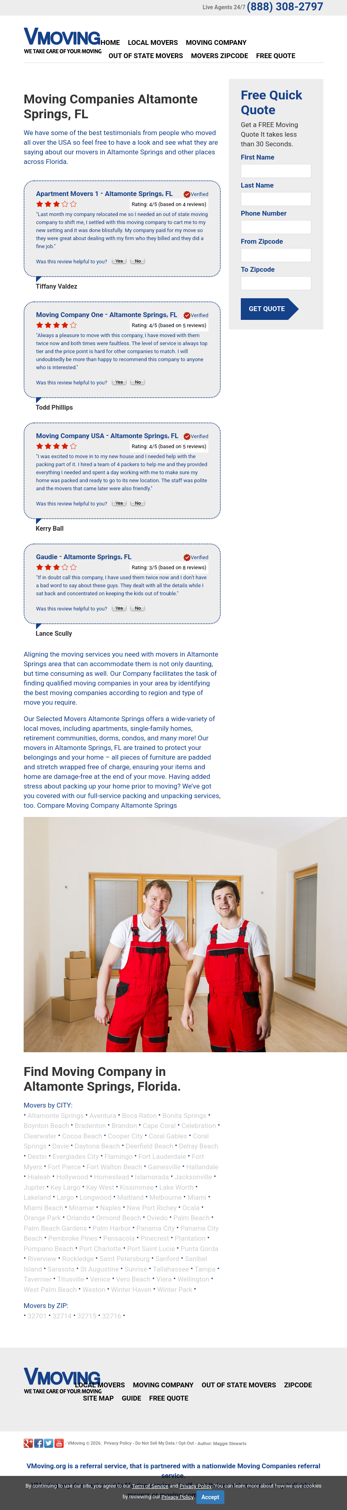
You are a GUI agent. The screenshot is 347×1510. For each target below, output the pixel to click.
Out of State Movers (146, 56)
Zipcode (298, 1385)
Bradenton (90, 1126)
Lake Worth (176, 1187)
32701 (37, 1316)
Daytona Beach (97, 1146)
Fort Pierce (64, 1166)
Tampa (205, 1269)
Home (110, 42)
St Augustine (99, 1269)
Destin (37, 1156)
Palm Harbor (112, 1228)
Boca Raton (139, 1115)
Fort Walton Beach (114, 1166)
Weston (94, 1289)
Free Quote (275, 56)
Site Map (98, 1398)
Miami (197, 1197)
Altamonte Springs (56, 1115)
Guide (131, 1398)
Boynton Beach (46, 1126)
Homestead (111, 1177)
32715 (87, 1316)
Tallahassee (171, 1269)
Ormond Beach (118, 1218)
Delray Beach (198, 1146)
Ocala (191, 1207)
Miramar (82, 1207)
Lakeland (37, 1197)
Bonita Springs (184, 1115)
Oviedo (157, 1218)
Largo (65, 1197)
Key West (100, 1187)
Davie (60, 1146)
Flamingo (119, 1156)
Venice (100, 1279)
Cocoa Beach (82, 1136)
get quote (267, 309)
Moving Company (216, 42)
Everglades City (75, 1156)
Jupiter (34, 1187)
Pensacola (119, 1238)
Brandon (124, 1126)
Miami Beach (43, 1207)
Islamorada (152, 1177)
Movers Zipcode (219, 56)
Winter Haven (131, 1289)
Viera (164, 1279)
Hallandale (202, 1166)
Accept (210, 1497)
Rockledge (78, 1259)
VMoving (76, 1443)
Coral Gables (168, 1136)
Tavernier (38, 1279)
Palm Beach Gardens (55, 1228)
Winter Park (174, 1289)
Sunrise (136, 1269)
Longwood (96, 1197)
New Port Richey (152, 1207)
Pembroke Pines (72, 1238)
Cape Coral (159, 1126)
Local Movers (153, 42)
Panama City (155, 1228)
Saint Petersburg (124, 1259)
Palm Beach (192, 1218)
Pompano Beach (48, 1248)
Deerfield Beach (149, 1146)
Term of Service (150, 1486)
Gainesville (164, 1166)
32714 (62, 1316)
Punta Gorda (199, 1248)
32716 (111, 1316)
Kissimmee (136, 1187)
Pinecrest (155, 1238)
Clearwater (40, 1136)
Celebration (199, 1126)
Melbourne (165, 1197)
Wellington (194, 1279)
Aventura (102, 1115)
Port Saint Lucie (151, 1248)
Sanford (167, 1259)
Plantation (190, 1238)
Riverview (42, 1259)
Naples (110, 1207)
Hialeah (39, 1177)
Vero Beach (133, 1279)
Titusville (71, 1279)
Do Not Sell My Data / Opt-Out (164, 1443)
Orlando (79, 1218)
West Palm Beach (50, 1289)
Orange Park (42, 1218)
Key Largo (65, 1187)
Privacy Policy (118, 1443)
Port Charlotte (100, 1248)
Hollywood (72, 1177)
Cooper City (125, 1136)
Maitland (130, 1197)
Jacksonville (193, 1177)
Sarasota (61, 1269)
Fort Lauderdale (162, 1156)
